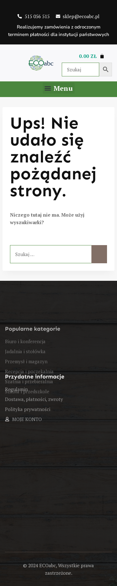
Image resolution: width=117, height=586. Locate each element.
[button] (59, 88)
